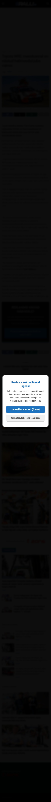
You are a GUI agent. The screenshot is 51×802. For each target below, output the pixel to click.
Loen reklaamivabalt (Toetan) (25, 409)
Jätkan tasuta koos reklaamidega (25, 418)
